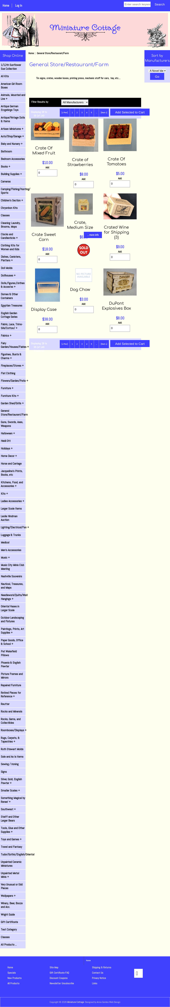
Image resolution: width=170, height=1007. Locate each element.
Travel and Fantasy (11, 847)
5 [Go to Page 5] (91, 112)
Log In (18, 5)
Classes (5, 215)
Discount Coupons (59, 978)
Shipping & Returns (101, 967)
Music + (5, 557)
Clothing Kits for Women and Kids (10, 247)
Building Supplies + (11, 174)
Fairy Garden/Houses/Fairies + (13, 345)
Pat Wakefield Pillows (9, 653)
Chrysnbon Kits (9, 208)
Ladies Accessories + (12, 501)
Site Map (54, 967)
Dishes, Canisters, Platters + (11, 258)
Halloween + (8, 433)
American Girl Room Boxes (11, 85)
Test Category (9, 929)
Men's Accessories (11, 550)
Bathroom (6, 151)
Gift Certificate (9, 922)
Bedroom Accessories (13, 159)
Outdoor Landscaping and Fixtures (12, 619)
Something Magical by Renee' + (13, 799)
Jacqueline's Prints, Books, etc (12, 473)
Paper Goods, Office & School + (12, 642)
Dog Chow (80, 289)
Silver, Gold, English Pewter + (11, 781)
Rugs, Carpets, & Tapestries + (10, 739)
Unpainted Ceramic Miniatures (11, 863)
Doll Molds (6, 268)
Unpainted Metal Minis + (10, 875)
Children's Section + (12, 200)
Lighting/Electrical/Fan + (13, 527)
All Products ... (9, 944)
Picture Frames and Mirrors (12, 675)
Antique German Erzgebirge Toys (9, 108)
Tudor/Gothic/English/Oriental (13, 854)
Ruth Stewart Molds (12, 749)
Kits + (4, 493)
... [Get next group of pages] (96, 112)
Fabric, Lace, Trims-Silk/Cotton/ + (12, 326)
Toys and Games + (11, 839)
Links (94, 983)
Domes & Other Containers (9, 296)
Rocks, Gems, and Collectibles (11, 721)
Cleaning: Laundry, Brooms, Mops (10, 224)
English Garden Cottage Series (9, 315)
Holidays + (7, 448)
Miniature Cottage (75, 1002)
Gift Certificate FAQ (59, 972)
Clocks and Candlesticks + (9, 236)
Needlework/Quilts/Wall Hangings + (13, 597)
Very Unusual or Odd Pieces (12, 886)
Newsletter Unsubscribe (62, 983)
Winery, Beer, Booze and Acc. (12, 905)
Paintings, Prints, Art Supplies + (12, 630)
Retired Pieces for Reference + (11, 694)
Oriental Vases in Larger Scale (10, 608)
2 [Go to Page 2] (77, 112)
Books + (5, 166)
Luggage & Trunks (11, 535)
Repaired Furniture (11, 685)
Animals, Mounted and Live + (13, 96)
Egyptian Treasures (11, 305)
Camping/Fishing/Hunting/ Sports (13, 191)
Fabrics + (6, 335)
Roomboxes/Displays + (13, 730)
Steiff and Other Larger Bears (10, 818)
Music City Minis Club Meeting (12, 566)
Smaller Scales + (10, 790)
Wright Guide (8, 914)
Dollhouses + (8, 275)
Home (5, 5)
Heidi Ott (6, 441)
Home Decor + (9, 456)
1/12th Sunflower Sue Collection (11, 66)
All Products (13, 983)
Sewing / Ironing (10, 764)
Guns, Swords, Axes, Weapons (12, 424)
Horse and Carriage (11, 463)
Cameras (6, 181)
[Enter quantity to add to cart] (47, 172)
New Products (14, 978)
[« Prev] (65, 112)
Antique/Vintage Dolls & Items (13, 119)
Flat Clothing (8, 373)
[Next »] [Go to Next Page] (104, 112)
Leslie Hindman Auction (9, 518)
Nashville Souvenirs (11, 576)
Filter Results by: (39, 102)
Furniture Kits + (10, 396)
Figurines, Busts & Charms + (11, 356)
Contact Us (97, 972)
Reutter (5, 704)
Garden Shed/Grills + (12, 403)
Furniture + (7, 388)
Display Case (44, 309)
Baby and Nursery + (12, 144)
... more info (93, 235)
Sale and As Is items (12, 756)
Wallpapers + (8, 896)
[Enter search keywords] (137, 4)
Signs (4, 772)
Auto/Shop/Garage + (12, 136)
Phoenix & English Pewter (11, 664)
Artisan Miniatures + (12, 129)
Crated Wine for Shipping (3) (116, 232)
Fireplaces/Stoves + (12, 365)
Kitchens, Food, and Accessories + (12, 484)
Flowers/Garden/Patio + (13, 381)
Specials (11, 972)
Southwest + (8, 809)
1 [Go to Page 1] (72, 112)
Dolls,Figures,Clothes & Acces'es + (13, 285)
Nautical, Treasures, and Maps (12, 585)
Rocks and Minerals (11, 711)
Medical (5, 542)
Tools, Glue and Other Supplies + (13, 829)
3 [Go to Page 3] (82, 112)
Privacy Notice (99, 978)
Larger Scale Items (11, 508)
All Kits (5, 76)
